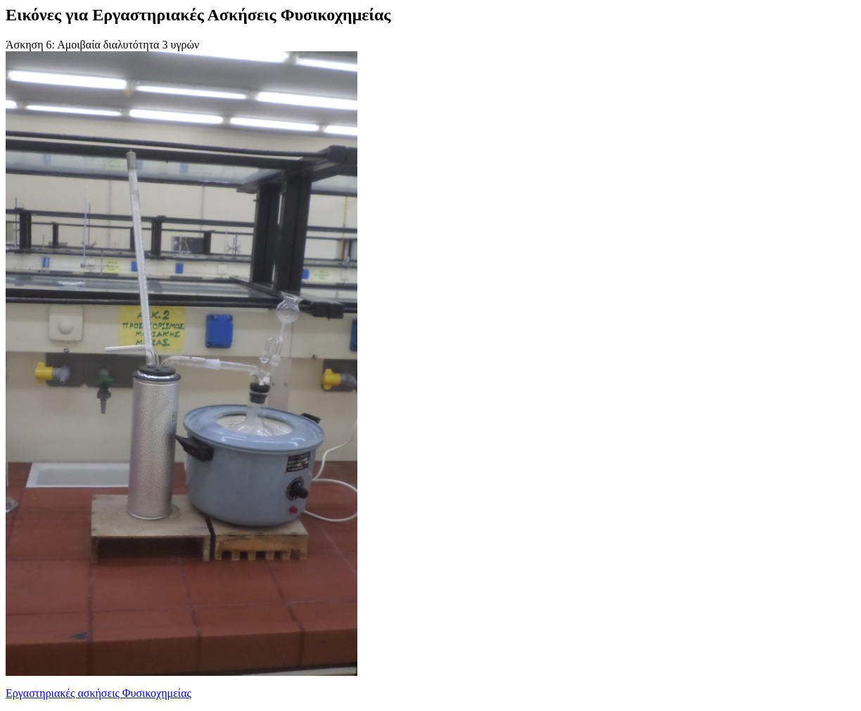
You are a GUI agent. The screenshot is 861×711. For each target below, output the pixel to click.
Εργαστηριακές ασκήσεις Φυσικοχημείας (98, 693)
